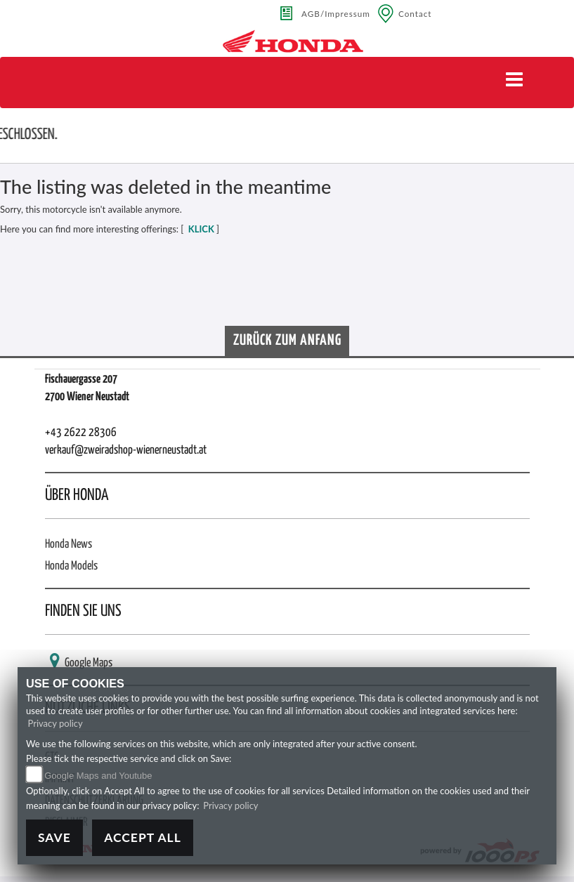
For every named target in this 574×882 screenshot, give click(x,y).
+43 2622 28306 (81, 433)
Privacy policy (55, 723)
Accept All (142, 837)
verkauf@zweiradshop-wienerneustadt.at (126, 450)
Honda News (68, 545)
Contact (415, 13)
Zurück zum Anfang (287, 341)
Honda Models (71, 566)
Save (54, 837)
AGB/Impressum (335, 13)
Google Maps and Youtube (98, 775)
